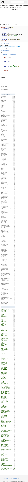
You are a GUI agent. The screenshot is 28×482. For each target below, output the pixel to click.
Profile (8, 352)
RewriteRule (18, 46)
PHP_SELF (8, 439)
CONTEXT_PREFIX (8, 358)
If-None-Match (8, 378)
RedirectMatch (8, 139)
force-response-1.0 (8, 368)
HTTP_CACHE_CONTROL (8, 400)
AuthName (8, 146)
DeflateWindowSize (8, 303)
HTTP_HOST (8, 311)
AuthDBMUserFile (8, 268)
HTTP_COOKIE (8, 344)
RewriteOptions (8, 154)
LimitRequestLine (8, 293)
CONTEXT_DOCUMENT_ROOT (8, 465)
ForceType (8, 163)
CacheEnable (8, 292)
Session (8, 149)
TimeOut (8, 188)
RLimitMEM (8, 285)
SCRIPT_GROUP (8, 441)
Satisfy (8, 135)
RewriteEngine (12, 46)
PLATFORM (8, 451)
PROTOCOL (8, 463)
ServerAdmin (8, 249)
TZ (8, 354)
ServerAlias (8, 270)
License (7, 43)
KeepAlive (8, 181)
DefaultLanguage (8, 179)
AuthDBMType (8, 284)
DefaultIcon (8, 203)
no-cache (8, 343)
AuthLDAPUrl (8, 241)
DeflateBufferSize (8, 287)
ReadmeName (8, 186)
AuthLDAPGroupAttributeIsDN (8, 298)
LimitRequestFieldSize (8, 290)
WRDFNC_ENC (8, 406)
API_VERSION (8, 425)
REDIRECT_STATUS (8, 330)
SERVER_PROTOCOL (8, 438)
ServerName (8, 198)
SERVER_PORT (8, 324)
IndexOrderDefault (8, 206)
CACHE (8, 350)
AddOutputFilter (8, 164)
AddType (8, 114)
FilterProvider (8, 157)
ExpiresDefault (8, 112)
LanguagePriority (8, 215)
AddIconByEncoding (8, 225)
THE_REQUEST (8, 336)
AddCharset (8, 131)
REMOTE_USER (8, 363)
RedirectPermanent (8, 193)
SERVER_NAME (8, 347)
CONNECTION (8, 382)
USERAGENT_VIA (8, 390)
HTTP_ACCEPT (8, 367)
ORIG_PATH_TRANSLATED (8, 449)
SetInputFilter (8, 255)
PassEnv (8, 235)
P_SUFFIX (8, 417)
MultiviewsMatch (8, 258)
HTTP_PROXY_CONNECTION (8, 430)
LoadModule (8, 207)
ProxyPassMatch (8, 253)
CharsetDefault (8, 210)
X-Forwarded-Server (8, 429)
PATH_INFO (8, 376)
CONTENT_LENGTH (8, 414)
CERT (8, 402)
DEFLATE (8, 312)
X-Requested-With (8, 349)
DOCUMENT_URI (7, 469)
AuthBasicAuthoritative (8, 232)
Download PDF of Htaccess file (9, 54)
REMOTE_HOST (8, 379)
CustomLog (8, 239)
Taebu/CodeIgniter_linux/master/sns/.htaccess (10, 7)
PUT (8, 339)
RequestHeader (8, 133)
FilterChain (8, 155)
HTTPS (8, 314)
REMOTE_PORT (8, 454)
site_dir (8, 450)
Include (8, 126)
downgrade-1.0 (8, 362)
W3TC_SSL (8, 371)
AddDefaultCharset (8, 119)
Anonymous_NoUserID (8, 282)
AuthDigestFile (8, 250)
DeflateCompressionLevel (8, 208)
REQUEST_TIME (8, 443)
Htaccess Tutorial (4, 86)
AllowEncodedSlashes (8, 266)
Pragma (8, 342)
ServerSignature (8, 153)
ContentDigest (8, 217)
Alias (8, 167)
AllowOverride (8, 160)
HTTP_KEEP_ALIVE (8, 401)
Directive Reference (4, 89)
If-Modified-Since (8, 373)
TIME (8, 320)
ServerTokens (8, 136)
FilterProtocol (8, 158)
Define (8, 170)
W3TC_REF (8, 381)
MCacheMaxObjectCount (8, 278)
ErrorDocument (8, 109)
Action (8, 168)
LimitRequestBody (8, 184)
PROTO (8, 345)
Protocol (8, 183)
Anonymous (8, 173)
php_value (8, 120)
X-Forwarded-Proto (8, 355)
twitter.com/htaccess (5, 90)
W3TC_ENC (8, 353)
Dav (8, 194)
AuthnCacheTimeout (8, 297)
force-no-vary (8, 326)
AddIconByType (8, 213)
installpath (8, 453)
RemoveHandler (8, 172)
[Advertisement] (14, 15)
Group (8, 169)
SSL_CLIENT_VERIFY (8, 432)
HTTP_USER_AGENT (8, 331)
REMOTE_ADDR (8, 348)
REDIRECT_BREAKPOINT (8, 458)
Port (8, 140)
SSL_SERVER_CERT (8, 431)
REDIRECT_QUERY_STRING (8, 421)
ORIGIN (8, 325)
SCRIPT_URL (8, 396)
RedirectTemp (8, 148)
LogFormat (8, 240)
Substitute (8, 218)
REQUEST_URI (8, 310)
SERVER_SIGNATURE (8, 436)
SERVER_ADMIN (8, 372)
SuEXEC (8, 299)
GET (8, 328)
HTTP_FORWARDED (8, 427)
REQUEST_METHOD (8, 333)
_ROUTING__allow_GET (8, 387)
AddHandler (8, 145)
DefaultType (8, 221)
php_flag (8, 124)
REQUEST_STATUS (8, 444)
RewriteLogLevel (8, 237)
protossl (8, 334)
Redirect (8, 107)
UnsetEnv (8, 230)
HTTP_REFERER (8, 340)
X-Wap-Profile (8, 357)
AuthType (8, 150)
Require (8, 121)
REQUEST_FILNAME (8, 410)
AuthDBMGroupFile (8, 269)
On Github (3, 43)
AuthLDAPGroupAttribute (8, 301)
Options (8, 101)
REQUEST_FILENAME (4, 50)
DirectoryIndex (8, 116)
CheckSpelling (8, 205)
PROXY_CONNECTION (8, 392)
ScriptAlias (8, 236)
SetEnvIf (8, 134)
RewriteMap (8, 227)
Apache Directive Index (5, 88)
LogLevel (8, 260)
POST (8, 329)
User (8, 129)
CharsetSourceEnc (8, 212)
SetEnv (8, 141)
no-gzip (8, 323)
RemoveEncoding (8, 244)
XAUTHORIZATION (8, 383)
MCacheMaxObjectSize (8, 277)
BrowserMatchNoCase (8, 222)
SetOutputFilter (8, 130)
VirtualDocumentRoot (8, 143)
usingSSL (8, 419)
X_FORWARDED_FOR (8, 391)
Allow (8, 102)
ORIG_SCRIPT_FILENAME (8, 448)
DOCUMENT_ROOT (8, 338)
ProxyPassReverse (8, 256)
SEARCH (8, 374)
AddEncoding (8, 128)
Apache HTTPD (16, 478)
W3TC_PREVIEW (8, 366)
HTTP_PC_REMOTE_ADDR (8, 395)
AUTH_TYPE (8, 424)
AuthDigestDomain (8, 263)
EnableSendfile (8, 265)
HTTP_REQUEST (8, 405)
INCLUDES (8, 318)
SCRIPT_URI (8, 426)
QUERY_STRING (8, 321)
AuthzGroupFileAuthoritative (8, 272)
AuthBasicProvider (8, 191)
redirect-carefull (8, 416)
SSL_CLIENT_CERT (8, 434)
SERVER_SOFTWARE (8, 435)
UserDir (8, 216)
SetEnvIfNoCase (8, 125)
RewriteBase (4, 5)
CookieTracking (8, 261)
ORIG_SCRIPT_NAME (8, 446)
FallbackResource (8, 176)
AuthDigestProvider (8, 231)
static (8, 319)
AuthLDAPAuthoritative (8, 280)
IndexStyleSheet (8, 202)
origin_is (8, 420)
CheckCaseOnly (8, 248)
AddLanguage (8, 200)
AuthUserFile (8, 152)
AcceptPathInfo (8, 182)
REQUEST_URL (8, 397)
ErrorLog (8, 288)
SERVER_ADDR (8, 335)
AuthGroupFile (8, 162)
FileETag (8, 122)
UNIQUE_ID (8, 459)
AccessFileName (8, 264)
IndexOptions (8, 174)
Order (8, 106)
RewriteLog (8, 242)
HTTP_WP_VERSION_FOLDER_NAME (8, 468)
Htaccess (10, 478)
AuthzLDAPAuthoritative (8, 251)
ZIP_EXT (8, 455)
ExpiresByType (8, 117)
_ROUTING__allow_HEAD (8, 386)
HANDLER (8, 364)
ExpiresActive (8, 111)
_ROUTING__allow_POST (8, 388)
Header (8, 105)
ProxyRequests (8, 275)
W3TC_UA (8, 377)
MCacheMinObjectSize (8, 274)
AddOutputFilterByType (8, 115)
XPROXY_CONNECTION (8, 393)
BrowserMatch (8, 138)
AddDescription (8, 197)
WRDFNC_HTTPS (8, 408)
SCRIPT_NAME (8, 407)
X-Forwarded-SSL (8, 456)
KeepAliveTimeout (8, 302)
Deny (8, 104)
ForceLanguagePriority (8, 226)
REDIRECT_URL (8, 398)
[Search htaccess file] (17, 2)
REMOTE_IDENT (8, 445)
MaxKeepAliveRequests (8, 273)
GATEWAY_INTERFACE (8, 422)
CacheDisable (8, 245)
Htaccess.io (5, 478)
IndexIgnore (8, 144)
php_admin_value (8, 196)
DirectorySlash (8, 178)
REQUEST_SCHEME (8, 412)
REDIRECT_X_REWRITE (8, 411)
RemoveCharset (8, 224)
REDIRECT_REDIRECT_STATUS (8, 467)
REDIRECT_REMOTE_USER (8, 440)
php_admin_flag (8, 246)
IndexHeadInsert (8, 220)
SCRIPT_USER (8, 461)
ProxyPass (8, 234)
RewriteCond (7, 46)
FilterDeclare (8, 159)
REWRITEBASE (8, 360)
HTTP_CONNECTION (8, 403)
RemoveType (8, 187)
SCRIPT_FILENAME (8, 316)
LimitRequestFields (8, 289)
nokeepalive (8, 359)
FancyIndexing (8, 177)
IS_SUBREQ (8, 384)
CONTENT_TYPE (8, 369)
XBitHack (8, 211)
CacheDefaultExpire (8, 294)
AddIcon (8, 192)
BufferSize (8, 295)
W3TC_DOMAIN (8, 415)
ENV (8, 315)
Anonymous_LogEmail (8, 283)
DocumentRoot (8, 201)
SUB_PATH (8, 464)
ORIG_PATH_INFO (8, 460)
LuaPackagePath (8, 259)
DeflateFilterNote (8, 229)
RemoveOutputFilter (8, 254)
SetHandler (8, 165)
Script (8, 110)
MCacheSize (8, 279)
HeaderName (8, 189)
